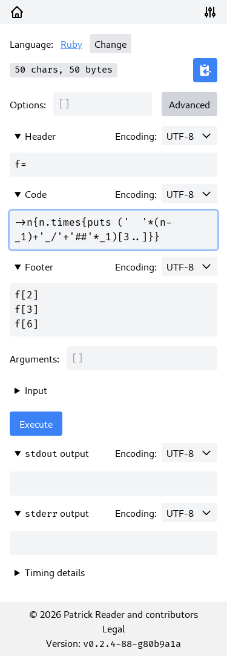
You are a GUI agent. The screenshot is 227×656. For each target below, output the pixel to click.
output (57, 453)
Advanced (189, 104)
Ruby (71, 43)
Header (40, 135)
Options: (28, 104)
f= (113, 165)
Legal (113, 628)
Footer (39, 266)
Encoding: (136, 135)
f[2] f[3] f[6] (113, 309)
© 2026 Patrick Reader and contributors (113, 613)
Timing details (55, 572)
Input (36, 389)
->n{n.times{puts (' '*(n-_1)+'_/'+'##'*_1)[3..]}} (113, 230)
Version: (113, 642)
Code (36, 193)
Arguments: (34, 358)
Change (110, 43)
